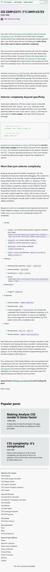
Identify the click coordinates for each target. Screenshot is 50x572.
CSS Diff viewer (6, 508)
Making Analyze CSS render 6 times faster (22, 415)
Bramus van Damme (22, 381)
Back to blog (5, 389)
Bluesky (4, 558)
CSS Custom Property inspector (12, 487)
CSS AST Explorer (7, 514)
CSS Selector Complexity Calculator (13, 500)
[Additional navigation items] (42, 2)
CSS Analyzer (8, 2)
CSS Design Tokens (8, 481)
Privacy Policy (6, 552)
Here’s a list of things (13, 213)
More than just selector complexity (21, 166)
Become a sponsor (7, 543)
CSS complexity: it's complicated (20, 444)
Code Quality (18, 2)
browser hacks (36, 183)
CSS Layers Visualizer (8, 484)
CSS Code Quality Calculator (11, 479)
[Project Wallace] (2, 2)
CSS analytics (29, 59)
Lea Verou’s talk (33, 315)
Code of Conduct (7, 555)
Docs (3, 528)
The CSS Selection (7, 534)
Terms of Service (7, 549)
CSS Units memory (7, 521)
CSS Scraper (5, 490)
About (3, 540)
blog (18, 19)
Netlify (32, 566)
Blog (2, 531)
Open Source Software (9, 546)
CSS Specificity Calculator (10, 497)
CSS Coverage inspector (9, 511)
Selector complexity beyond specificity (23, 96)
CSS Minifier (5, 506)
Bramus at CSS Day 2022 (21, 73)
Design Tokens (28, 2)
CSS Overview (5, 369)
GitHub (3, 561)
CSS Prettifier (6, 503)
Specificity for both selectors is (14, 145)
